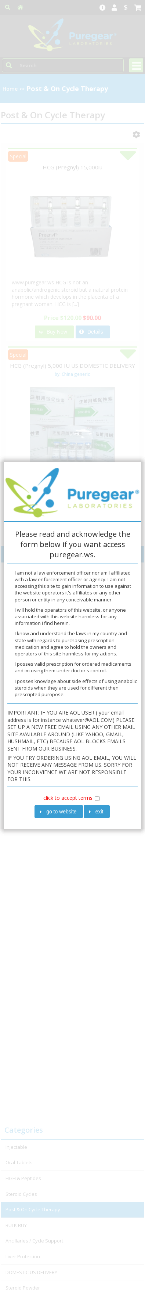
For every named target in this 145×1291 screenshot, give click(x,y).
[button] (59, 811)
